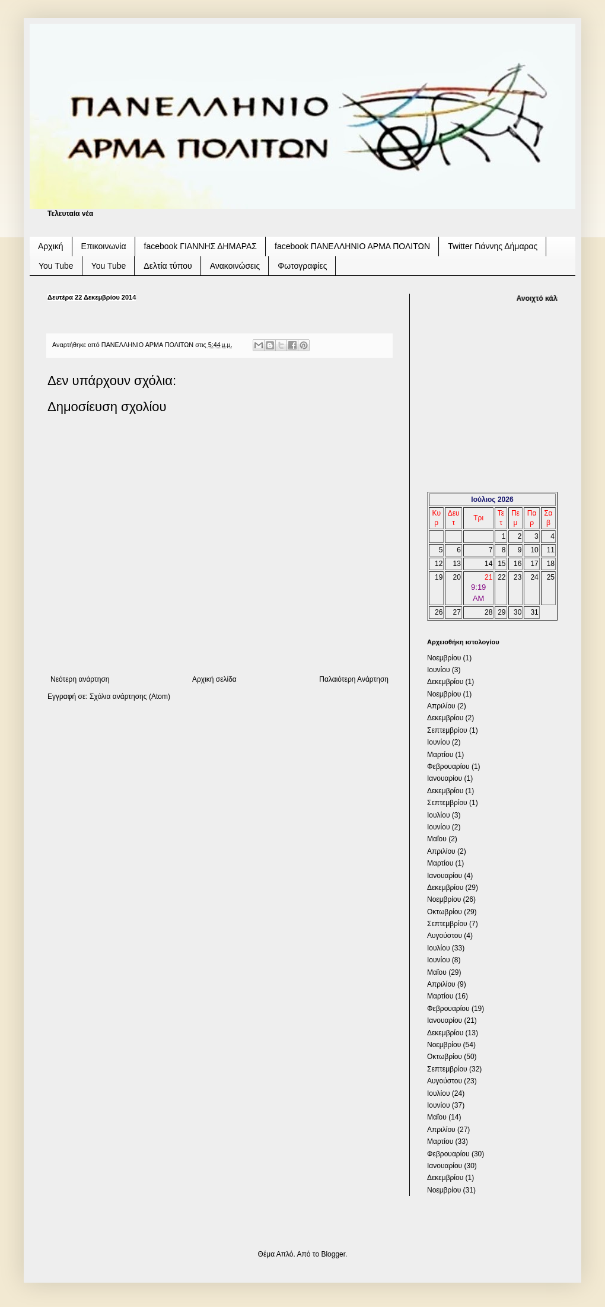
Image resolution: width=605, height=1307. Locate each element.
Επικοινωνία (103, 246)
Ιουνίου (438, 670)
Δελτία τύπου (168, 266)
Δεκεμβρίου (445, 682)
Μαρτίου (440, 755)
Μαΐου (437, 839)
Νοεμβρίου (444, 658)
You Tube (56, 266)
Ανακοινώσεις (235, 266)
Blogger (333, 1254)
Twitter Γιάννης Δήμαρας (492, 246)
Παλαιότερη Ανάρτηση (354, 679)
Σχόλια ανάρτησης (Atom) (130, 696)
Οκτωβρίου (444, 912)
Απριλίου (441, 706)
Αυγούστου (444, 935)
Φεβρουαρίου (448, 766)
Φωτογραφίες (302, 266)
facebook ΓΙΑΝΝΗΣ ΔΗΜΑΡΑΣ (200, 246)
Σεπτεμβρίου (447, 730)
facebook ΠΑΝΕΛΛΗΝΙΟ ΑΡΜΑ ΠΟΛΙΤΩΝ (352, 246)
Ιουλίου (438, 815)
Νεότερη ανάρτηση (79, 679)
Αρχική (50, 246)
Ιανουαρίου (444, 778)
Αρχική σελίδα (214, 679)
